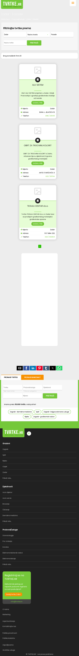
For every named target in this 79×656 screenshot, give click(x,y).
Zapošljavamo (8, 645)
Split (37, 412)
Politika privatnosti (10, 633)
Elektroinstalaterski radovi (13, 553)
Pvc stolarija (7, 541)
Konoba (6, 547)
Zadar (5, 472)
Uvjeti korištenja (9, 621)
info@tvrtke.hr (17, 601)
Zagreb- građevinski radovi (43, 416)
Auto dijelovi (7, 492)
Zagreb (5, 449)
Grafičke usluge (9, 650)
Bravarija (6, 504)
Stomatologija (8, 535)
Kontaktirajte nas (9, 626)
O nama (6, 609)
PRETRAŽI (34, 43)
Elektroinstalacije (9, 558)
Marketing (6, 614)
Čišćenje (6, 510)
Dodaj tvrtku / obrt (13, 594)
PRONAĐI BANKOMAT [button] (32, 377)
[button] (73, 3)
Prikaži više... (7, 478)
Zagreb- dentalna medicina (21, 412)
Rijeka (27, 416)
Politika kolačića (9, 638)
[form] (39, 36)
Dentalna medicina (10, 515)
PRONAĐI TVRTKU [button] (11, 377)
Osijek (5, 466)
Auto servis (7, 498)
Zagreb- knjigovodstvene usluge (56, 412)
